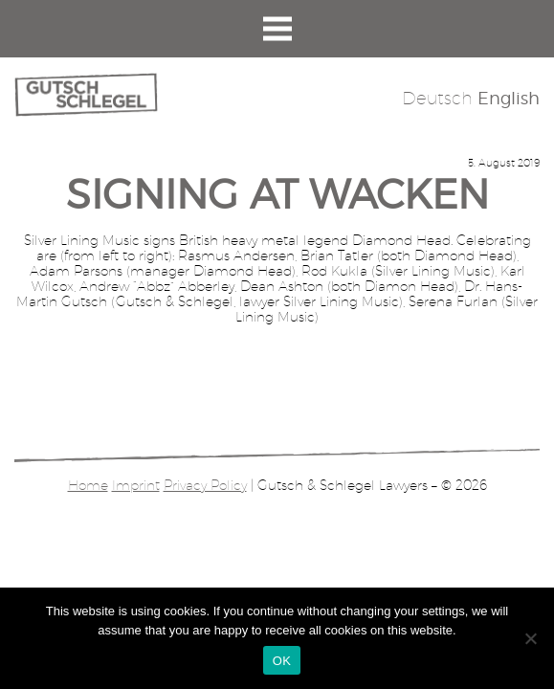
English (508, 98)
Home (88, 485)
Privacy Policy (205, 485)
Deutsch (437, 98)
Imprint (136, 485)
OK (282, 661)
